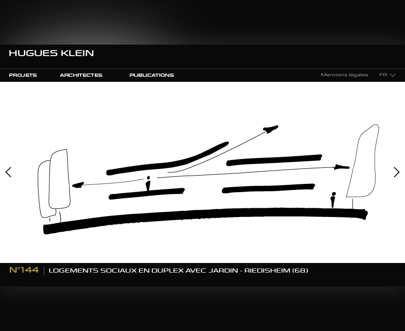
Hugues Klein (51, 54)
